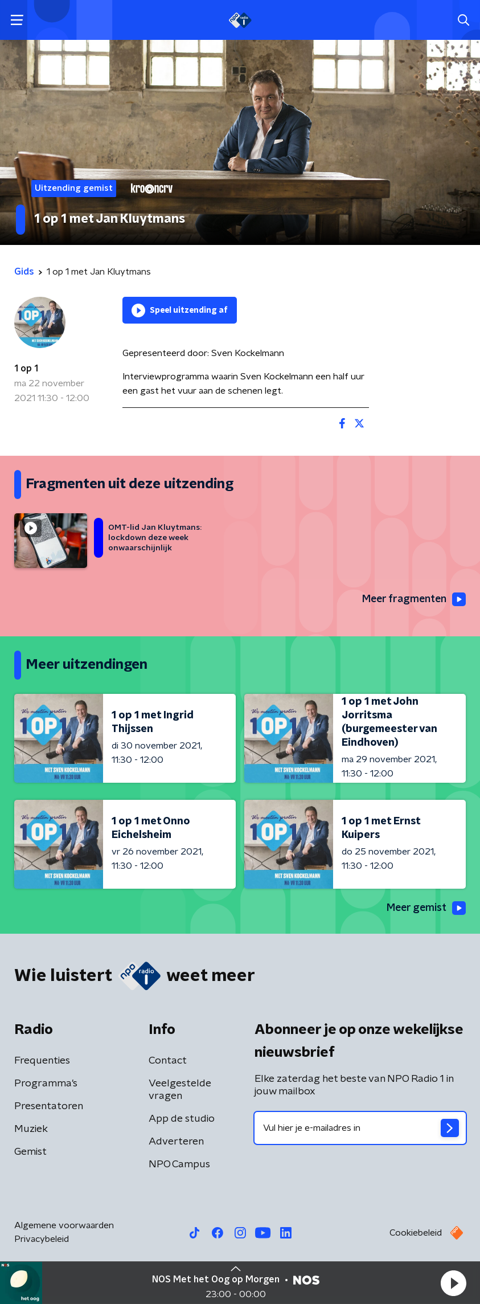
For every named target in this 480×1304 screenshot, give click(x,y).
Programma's (45, 1084)
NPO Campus (179, 1165)
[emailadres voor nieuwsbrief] (360, 1128)
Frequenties (42, 1061)
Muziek (31, 1130)
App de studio (182, 1119)
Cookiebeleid (415, 1233)
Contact (168, 1061)
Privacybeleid (41, 1239)
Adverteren (176, 1142)
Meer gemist (425, 908)
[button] (453, 1283)
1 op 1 (26, 368)
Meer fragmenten (413, 600)
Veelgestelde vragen (180, 1090)
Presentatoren (48, 1107)
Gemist (30, 1152)
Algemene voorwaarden (64, 1226)
